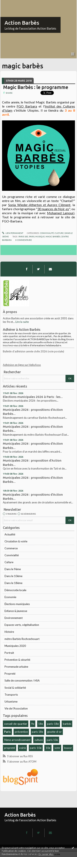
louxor (68, 747)
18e (40, 723)
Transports (11, 694)
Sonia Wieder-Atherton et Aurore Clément (39, 205)
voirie (22, 747)
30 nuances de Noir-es (53, 209)
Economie (10, 597)
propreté (9, 747)
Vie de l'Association (16, 708)
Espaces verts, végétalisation (22, 624)
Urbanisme (11, 701)
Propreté (10, 673)
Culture (9, 562)
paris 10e (52, 740)
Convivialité (12, 555)
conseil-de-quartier (15, 723)
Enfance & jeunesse (16, 611)
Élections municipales (17, 604)
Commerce (11, 548)
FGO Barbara (27, 106)
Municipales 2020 (15, 645)
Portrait (9, 652)
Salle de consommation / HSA (22, 680)
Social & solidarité (15, 687)
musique (40, 236)
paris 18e (37, 731)
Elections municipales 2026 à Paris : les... (33, 397)
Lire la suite (22, 321)
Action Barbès (22, 23)
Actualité (10, 534)
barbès (67, 723)
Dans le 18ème (13, 583)
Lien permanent (12, 233)
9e (32, 723)
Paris (7, 731)
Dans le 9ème (13, 569)
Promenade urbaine (16, 666)
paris (31, 236)
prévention (21, 731)
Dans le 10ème (13, 576)
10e (48, 747)
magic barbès (53, 236)
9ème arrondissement (17, 740)
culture (38, 740)
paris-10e (35, 747)
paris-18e (53, 723)
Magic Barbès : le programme (35, 87)
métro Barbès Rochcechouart (22, 639)
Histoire (9, 631)
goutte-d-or (54, 731)
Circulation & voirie (16, 541)
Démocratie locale (15, 590)
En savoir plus (46, 854)
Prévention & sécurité (17, 659)
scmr (57, 747)
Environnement (14, 617)
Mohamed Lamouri (60, 213)
